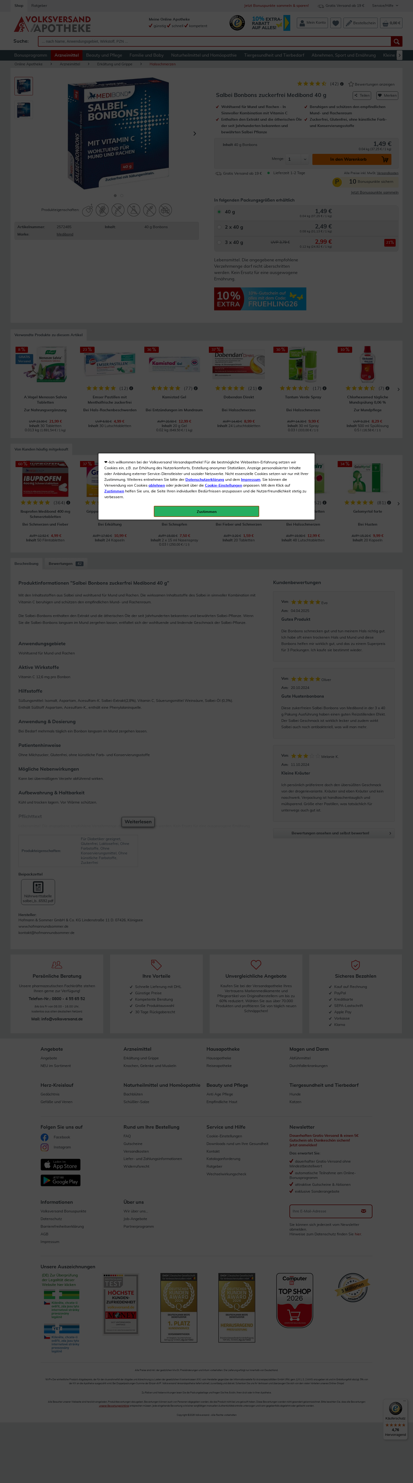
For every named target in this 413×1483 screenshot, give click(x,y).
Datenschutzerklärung (204, 118)
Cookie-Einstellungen (223, 124)
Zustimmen (114, 130)
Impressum (250, 118)
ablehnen (157, 124)
